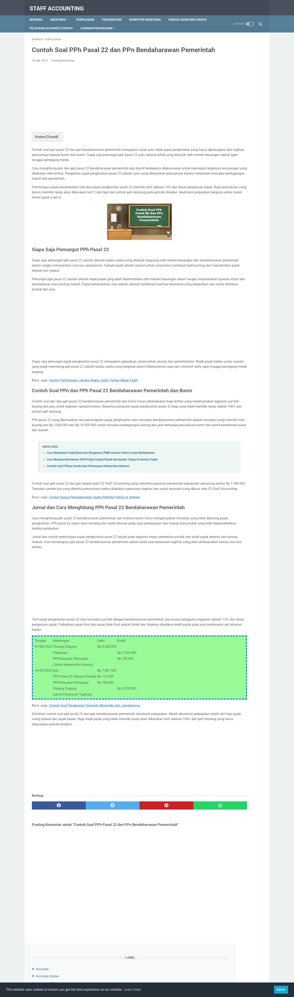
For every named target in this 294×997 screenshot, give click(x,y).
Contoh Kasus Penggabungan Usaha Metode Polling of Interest (94, 538)
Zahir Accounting (217, 141)
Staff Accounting (59, 4)
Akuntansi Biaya (216, 69)
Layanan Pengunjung (144, 22)
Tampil (52, 144)
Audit (209, 112)
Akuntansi (60, 14)
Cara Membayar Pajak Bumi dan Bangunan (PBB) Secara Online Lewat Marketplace (101, 488)
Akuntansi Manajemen (221, 91)
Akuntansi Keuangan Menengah (228, 83)
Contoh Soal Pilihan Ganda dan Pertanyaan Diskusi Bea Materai (88, 501)
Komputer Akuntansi (147, 14)
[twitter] (89, 851)
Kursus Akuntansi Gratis (51, 22)
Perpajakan (88, 14)
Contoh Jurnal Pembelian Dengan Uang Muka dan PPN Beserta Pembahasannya (228, 197)
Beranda (38, 14)
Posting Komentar (63, 67)
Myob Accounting (217, 127)
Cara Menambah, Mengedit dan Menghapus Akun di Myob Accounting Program (227, 228)
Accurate (211, 55)
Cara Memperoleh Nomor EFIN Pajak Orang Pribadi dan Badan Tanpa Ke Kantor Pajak (102, 494)
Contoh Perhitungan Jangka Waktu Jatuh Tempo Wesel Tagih (93, 403)
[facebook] (51, 851)
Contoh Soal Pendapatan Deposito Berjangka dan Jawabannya (94, 746)
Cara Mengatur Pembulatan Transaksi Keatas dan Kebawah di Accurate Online (229, 258)
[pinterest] (128, 851)
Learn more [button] (132, 989)
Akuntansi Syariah (218, 105)
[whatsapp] (167, 851)
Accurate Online (216, 62)
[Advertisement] (109, 103)
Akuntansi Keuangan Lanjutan (227, 76)
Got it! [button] (281, 989)
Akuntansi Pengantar (220, 98)
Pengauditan (114, 14)
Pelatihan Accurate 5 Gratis (99, 22)
